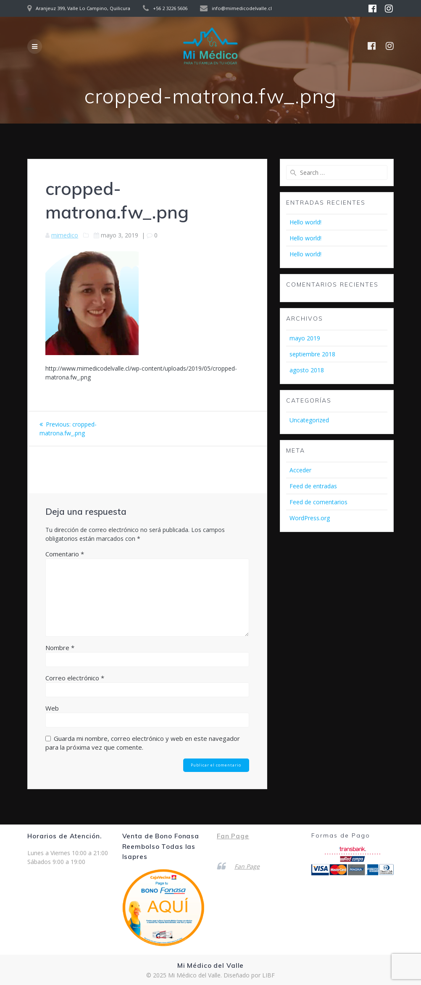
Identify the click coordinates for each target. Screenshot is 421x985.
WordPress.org (309, 518)
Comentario (64, 554)
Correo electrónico (74, 678)
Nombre (59, 647)
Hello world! (305, 222)
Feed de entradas (313, 486)
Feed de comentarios (318, 502)
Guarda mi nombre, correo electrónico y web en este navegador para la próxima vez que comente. (142, 742)
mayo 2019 (304, 338)
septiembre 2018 (312, 354)
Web (52, 708)
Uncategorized (309, 420)
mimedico (64, 235)
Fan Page (233, 836)
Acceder (300, 470)
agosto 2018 (306, 370)
